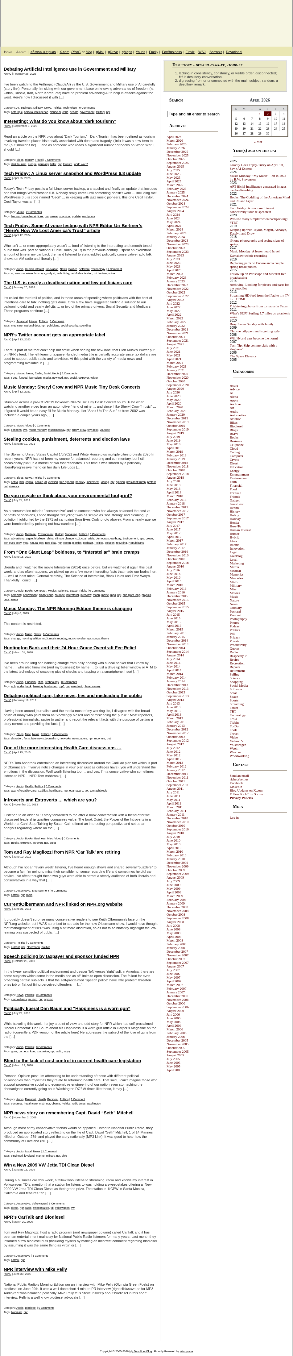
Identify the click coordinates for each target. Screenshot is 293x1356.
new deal (50, 542)
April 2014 (174, 670)
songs (96, 638)
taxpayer (83, 377)
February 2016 (176, 588)
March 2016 (175, 585)
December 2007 (177, 951)
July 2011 (173, 792)
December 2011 (177, 774)
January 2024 (176, 237)
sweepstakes (41, 1207)
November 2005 (177, 1044)
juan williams (19, 999)
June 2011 (173, 796)
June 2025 (173, 174)
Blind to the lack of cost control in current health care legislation (72, 1060)
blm (21, 482)
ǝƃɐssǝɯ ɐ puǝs (43, 52)
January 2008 (176, 948)
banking (38, 686)
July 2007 (173, 970)
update (76, 216)
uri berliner (100, 273)
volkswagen (62, 1207)
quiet (53, 842)
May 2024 (173, 222)
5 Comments (56, 1203)
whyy (67, 1051)
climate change (64, 538)
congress (17, 1103)
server (54, 216)
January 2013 (176, 725)
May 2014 (173, 666)
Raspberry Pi (238, 656)
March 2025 (175, 185)
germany (43, 164)
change (15, 638)
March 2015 (175, 629)
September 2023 (178, 251)
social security (69, 325)
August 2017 (175, 522)
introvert (38, 842)
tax (87, 790)
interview (85, 595)
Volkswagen (39, 1203)
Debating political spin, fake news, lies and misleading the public (73, 695)
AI (17, 107)
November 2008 (177, 911)
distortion (17, 738)
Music (20, 212)
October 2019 (176, 425)
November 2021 (177, 333)
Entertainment (40, 890)
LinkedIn (236, 786)
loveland (29, 1155)
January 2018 (176, 503)
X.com (64, 52)
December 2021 (177, 329)
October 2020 (176, 381)
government (87, 112)
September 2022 (178, 296)
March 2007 (175, 985)
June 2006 (173, 1018)
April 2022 (174, 314)
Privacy (235, 637)
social (73, 377)
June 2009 (173, 885)
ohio (64, 1155)
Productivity (238, 645)
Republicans (136, 542)
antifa (14, 482)
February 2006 (176, 1033)
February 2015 (176, 633)
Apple (234, 400)
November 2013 (177, 688)
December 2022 (177, 285)
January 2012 (176, 770)
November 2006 (177, 999)
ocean (67, 542)
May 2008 (173, 933)
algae (29, 538)
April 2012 (174, 759)
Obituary (236, 607)
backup (15, 216)
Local (28, 1151)
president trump (136, 482)
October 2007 (176, 959)
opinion (120, 482)
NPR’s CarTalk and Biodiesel (34, 1217)
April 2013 (174, 714)
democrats (102, 538)
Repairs (235, 667)
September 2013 (178, 696)
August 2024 (175, 211)
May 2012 (173, 755)
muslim (32, 999)
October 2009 (176, 870)
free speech (67, 482)
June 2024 (173, 218)
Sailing (234, 674)
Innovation (52, 269)
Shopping (236, 682)
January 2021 (176, 370)
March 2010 (175, 851)
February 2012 (176, 766)
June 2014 (173, 662)
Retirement (237, 670)
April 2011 (174, 803)
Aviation (235, 419)
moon (96, 595)
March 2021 (175, 362)
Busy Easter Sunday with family (252, 324)
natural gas (37, 542)
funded (23, 377)
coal (84, 538)
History (29, 159)
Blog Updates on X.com (246, 790)
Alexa (234, 396)
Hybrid (234, 537)
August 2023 (175, 255)
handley (80, 482)
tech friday (63, 273)
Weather (235, 752)
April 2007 (174, 981)
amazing (16, 595)
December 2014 (177, 640)
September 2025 (178, 162)
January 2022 (176, 325)
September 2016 (178, 562)
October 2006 (176, 1003)
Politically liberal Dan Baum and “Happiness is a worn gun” (67, 1008)
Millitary (38, 107)
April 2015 (174, 625)
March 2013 (175, 718)
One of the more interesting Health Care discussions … (63, 747)
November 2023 (177, 244)
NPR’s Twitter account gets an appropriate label (54, 334)
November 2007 (177, 955)
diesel (15, 1207)
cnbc (65, 112)
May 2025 (173, 177)
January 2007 (176, 992)
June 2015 (173, 618)
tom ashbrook (98, 790)
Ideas (233, 541)
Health (29, 786)
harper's (24, 1051)
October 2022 (176, 292)
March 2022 (175, 318)
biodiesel (40, 538)
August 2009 (175, 877)
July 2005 (173, 1059)
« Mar (258, 142)
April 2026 (174, 137)
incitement (93, 482)
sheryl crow (79, 429)
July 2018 (173, 481)
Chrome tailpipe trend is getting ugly (255, 331)
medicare (17, 325)
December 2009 (177, 862)
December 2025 (177, 151)
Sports (234, 700)
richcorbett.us (239, 779)
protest (151, 482)
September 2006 (178, 1007)
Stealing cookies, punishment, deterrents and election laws (67, 439)
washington (94, 1103)
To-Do (234, 726)
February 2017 (176, 544)
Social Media (51, 373)
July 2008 (173, 925)
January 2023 (176, 281)
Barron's (215, 52)
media (47, 377)
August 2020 (175, 388)
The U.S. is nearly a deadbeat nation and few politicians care (68, 282)
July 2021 (173, 348)
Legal (233, 552)
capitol (30, 482)
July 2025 (173, 170)
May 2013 (173, 711)
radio (29, 894)
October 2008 (176, 914)
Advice (235, 389)
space (14, 599)
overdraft (76, 686)
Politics (57, 107)
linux (40, 216)
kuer (32, 1051)
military (100, 112)
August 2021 (175, 344)
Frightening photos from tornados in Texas (259, 306)
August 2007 (175, 966)
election (53, 482)
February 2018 (176, 499)
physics (146, 595)
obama (56, 1103)
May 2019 (173, 444)
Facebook (236, 783)
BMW (234, 433)
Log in (234, 817)
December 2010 (177, 818)
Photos (234, 622)
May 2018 (173, 488)
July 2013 (173, 703)
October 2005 (176, 1048)
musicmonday (56, 429)
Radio (38, 373)
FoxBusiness (172, 52)
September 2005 (178, 1051)
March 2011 (175, 807)
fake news (37, 738)
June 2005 (173, 1062)
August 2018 (175, 477)
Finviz (190, 52)
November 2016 (177, 555)
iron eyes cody (12, 542)
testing (88, 273)
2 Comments (34, 212)
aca (13, 790)
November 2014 (177, 644)
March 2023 (175, 274)
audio (20, 686)
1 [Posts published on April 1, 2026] (260, 114)
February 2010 (176, 855)
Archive (235, 404)
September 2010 (178, 829)
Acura (234, 385)
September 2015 (178, 607)
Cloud (234, 448)
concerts (16, 429)
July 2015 (173, 614)
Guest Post (237, 504)
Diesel (234, 463)
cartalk (15, 894)
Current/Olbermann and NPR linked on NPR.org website (63, 904)
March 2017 (175, 540)
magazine (43, 1051)
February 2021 (176, 366)
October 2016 (176, 559)
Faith (233, 482)
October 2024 (176, 203)
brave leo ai (29, 216)
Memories (237, 574)
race (6, 599)
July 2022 (173, 303)
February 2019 (176, 455)
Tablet (234, 707)
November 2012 (177, 733)
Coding (235, 452)
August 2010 (175, 833)
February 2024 (176, 233)
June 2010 (173, 840)
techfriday (77, 273)
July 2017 (173, 525)
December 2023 (177, 240)
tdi (52, 1207)
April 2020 (174, 403)
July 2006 (173, 1014)
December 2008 (177, 907)
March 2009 (175, 896)
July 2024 (173, 214)
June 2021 (173, 351)
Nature (234, 600)
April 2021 (174, 359)
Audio (19, 269)
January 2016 (176, 592)
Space (74, 590)
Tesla (233, 719)
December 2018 (177, 462)
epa (142, 538)
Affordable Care (26, 790)
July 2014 (173, 659)
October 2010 (176, 825)
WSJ (202, 52)
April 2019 (174, 448)
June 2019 (173, 440)
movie (105, 595)
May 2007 (173, 977)
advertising (18, 538)
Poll (232, 633)
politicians (53, 325)
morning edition (31, 638)
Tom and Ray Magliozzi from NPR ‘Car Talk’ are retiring (62, 852)
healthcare (55, 790)
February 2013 (176, 722)
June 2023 (173, 262)
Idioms (33, 321)
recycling (121, 542)
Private (234, 641)
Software (84, 269)
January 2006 (176, 1036)
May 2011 (173, 799)
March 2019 (175, 451)
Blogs (20, 159)
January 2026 (176, 148)
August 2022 (175, 300)
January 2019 (176, 459)
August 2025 (175, 166)
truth (109, 738)
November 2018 (177, 466)
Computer (40, 590)
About (21, 52)
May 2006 (173, 1022)
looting (105, 482)
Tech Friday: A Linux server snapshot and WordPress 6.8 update (72, 173)
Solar (233, 693)
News (47, 107)
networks (65, 738)
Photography (238, 619)
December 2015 (177, 596)
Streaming (237, 704)
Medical (235, 570)
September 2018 (178, 474)
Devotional (234, 52)
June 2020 (173, 396)
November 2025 (177, 155)
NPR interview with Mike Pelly (35, 1269)
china (50, 538)
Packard (235, 611)
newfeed (57, 377)
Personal (52, 1099)
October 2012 (176, 736)
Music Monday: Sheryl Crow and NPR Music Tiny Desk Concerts (72, 387)
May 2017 (173, 533)
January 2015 (176, 636)
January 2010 (176, 859)
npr (108, 112)
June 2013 (173, 707)
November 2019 (177, 422)
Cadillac (43, 790)
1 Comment (115, 269)
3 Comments (69, 373)
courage (60, 595)
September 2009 (178, 874)
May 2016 (173, 577)
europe (32, 164)
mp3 (25, 542)
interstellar (72, 595)
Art (232, 408)
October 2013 (176, 692)
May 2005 (173, 1066)
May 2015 (173, 622)
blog (89, 52)
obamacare (76, 790)
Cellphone (237, 445)
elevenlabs (32, 273)
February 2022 (176, 322)
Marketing (71, 534)
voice (112, 273)
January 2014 (176, 681)
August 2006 (175, 1011)
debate (74, 112)
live (25, 429)
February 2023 (176, 277)
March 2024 (175, 229)
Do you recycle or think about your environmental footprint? (68, 495)
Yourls (140, 52)
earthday (115, 538)
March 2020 (175, 407)
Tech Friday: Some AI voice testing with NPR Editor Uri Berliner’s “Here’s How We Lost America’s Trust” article (73, 228)
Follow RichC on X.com (246, 794)
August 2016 (175, 566)
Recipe (234, 659)
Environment (46, 534)
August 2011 (175, 788)
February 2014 (176, 677)
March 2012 (175, 762)
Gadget (235, 500)
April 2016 (174, 581)
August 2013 (175, 699)
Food (233, 489)
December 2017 (177, 507)
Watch (234, 748)
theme (105, 638)
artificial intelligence (36, 112)
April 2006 (174, 1025)
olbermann (33, 947)
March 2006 (175, 1029)
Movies (52, 590)
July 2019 (173, 437)
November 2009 (177, 866)
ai (12, 273)
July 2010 (173, 836)
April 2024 (174, 225)
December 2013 (177, 685)
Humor (21, 373)
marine (40, 1155)
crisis (91, 538)
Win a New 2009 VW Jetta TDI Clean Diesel (49, 1165)
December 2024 (177, 196)
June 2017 (173, 529)
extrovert (25, 842)
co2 (77, 538)
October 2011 (176, 781)
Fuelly (153, 52)
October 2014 (176, 648)
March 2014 (175, 674)
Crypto (234, 459)
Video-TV (237, 741)
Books (29, 590)
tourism (67, 164)
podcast (88, 542)
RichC (75, 52)
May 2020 (173, 399)
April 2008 (174, 936)
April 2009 (174, 892)
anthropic (17, 112)
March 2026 (175, 140)
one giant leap (131, 595)
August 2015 (175, 611)
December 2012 (177, 729)
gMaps (127, 52)
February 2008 (176, 944)
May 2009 (173, 888)
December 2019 (177, 418)
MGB (233, 582)
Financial (22, 321)
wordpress (88, 216)
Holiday (235, 519)
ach (13, 686)
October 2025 (176, 159)
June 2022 (173, 307)
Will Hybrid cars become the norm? (254, 338)
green (149, 538)
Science (63, 590)
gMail (100, 52)
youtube (105, 429)
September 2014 (178, 651)
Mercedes (236, 578)
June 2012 (173, 751)
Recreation (237, 663)
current (15, 947)
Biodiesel (30, 534)
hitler (53, 164)
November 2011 (177, 777)
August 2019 (175, 433)
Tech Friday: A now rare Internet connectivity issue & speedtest (252, 210)
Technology (70, 107)
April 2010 (174, 848)
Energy (235, 470)
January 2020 (176, 414)
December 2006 (177, 996)
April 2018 (174, 492)
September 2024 (178, 207)
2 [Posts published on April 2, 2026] (268, 114)
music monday (38, 429)
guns (14, 1051)
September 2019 (178, 429)
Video (28, 425)
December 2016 (177, 551)
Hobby (234, 515)
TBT (233, 711)
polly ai (51, 273)
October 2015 (176, 603)
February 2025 (176, 188)
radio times (78, 1103)
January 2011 (176, 814)
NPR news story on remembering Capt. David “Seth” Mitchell (69, 1112)
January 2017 (176, 548)
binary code (46, 595)
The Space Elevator (243, 356)
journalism (35, 377)
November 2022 (177, 288)
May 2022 (173, 311)
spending (85, 325)
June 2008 (173, 929)
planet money (92, 686)
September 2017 (178, 518)
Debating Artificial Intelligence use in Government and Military (70, 69)
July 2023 (173, 259)
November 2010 (177, 822)
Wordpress (186, 1351)
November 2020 (177, 377)
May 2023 (173, 266)
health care (31, 1103)
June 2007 (173, 973)
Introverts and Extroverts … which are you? (50, 799)
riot (6, 486)
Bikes (233, 422)
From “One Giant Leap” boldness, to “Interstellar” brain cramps (72, 552)
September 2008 (178, 918)
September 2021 (178, 340)
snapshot (65, 216)
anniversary (30, 595)
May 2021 (173, 355)
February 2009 (176, 899)
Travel (39, 159)
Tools (233, 730)
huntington (50, 686)
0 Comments (87, 107)
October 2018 (176, 470)
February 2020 (176, 411)
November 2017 (177, 511)
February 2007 (176, 988)
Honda (234, 522)
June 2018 (173, 485)
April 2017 (174, 537)
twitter (94, 377)
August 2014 (175, 655)
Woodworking (239, 756)
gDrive (113, 52)
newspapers (79, 738)
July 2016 (173, 570)
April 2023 (174, 270)
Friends (235, 496)
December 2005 (177, 1040)
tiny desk (92, 429)
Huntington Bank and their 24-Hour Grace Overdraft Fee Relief (70, 647)
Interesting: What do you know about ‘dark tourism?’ (60, 121)
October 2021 (176, 337)
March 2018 (175, 496)
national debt (32, 325)
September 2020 (178, 385)
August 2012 (175, 744)
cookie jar (41, 482)
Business (26, 107)
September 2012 (178, 740)
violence (14, 486)
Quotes (234, 648)
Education (237, 467)
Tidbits (83, 590)
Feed (14, 377)
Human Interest (34, 269)
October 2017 (176, 514)
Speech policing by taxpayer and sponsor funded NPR (61, 956)
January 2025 (176, 192)
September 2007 (178, 962)
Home (8, 52)
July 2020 (173, 392)
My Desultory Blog (232, 20)
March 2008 (175, 940)
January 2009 (176, 903)
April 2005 (174, 1070)
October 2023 (176, 248)
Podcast (235, 626)
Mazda (234, 567)
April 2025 (174, 181)
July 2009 (173, 881)
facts (27, 738)
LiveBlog (236, 556)
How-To (235, 526)
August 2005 (175, 1055)
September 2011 (177, 785)
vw (73, 1207)
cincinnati (17, 1155)
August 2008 (175, 922)
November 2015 (177, 599)
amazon (20, 273)
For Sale (235, 493)
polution (110, 542)
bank (29, 686)
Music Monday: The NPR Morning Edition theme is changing (68, 608)
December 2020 (177, 374)
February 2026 (176, 144)
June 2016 (173, 574)
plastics (77, 542)
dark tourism (19, 164)
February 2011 (176, 811)
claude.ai (55, 112)
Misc (40, 682)
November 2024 (177, 200)
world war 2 (81, 164)
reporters (99, 738)
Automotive (23, 890)
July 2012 (173, 748)
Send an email (239, 775)
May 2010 (173, 844)
